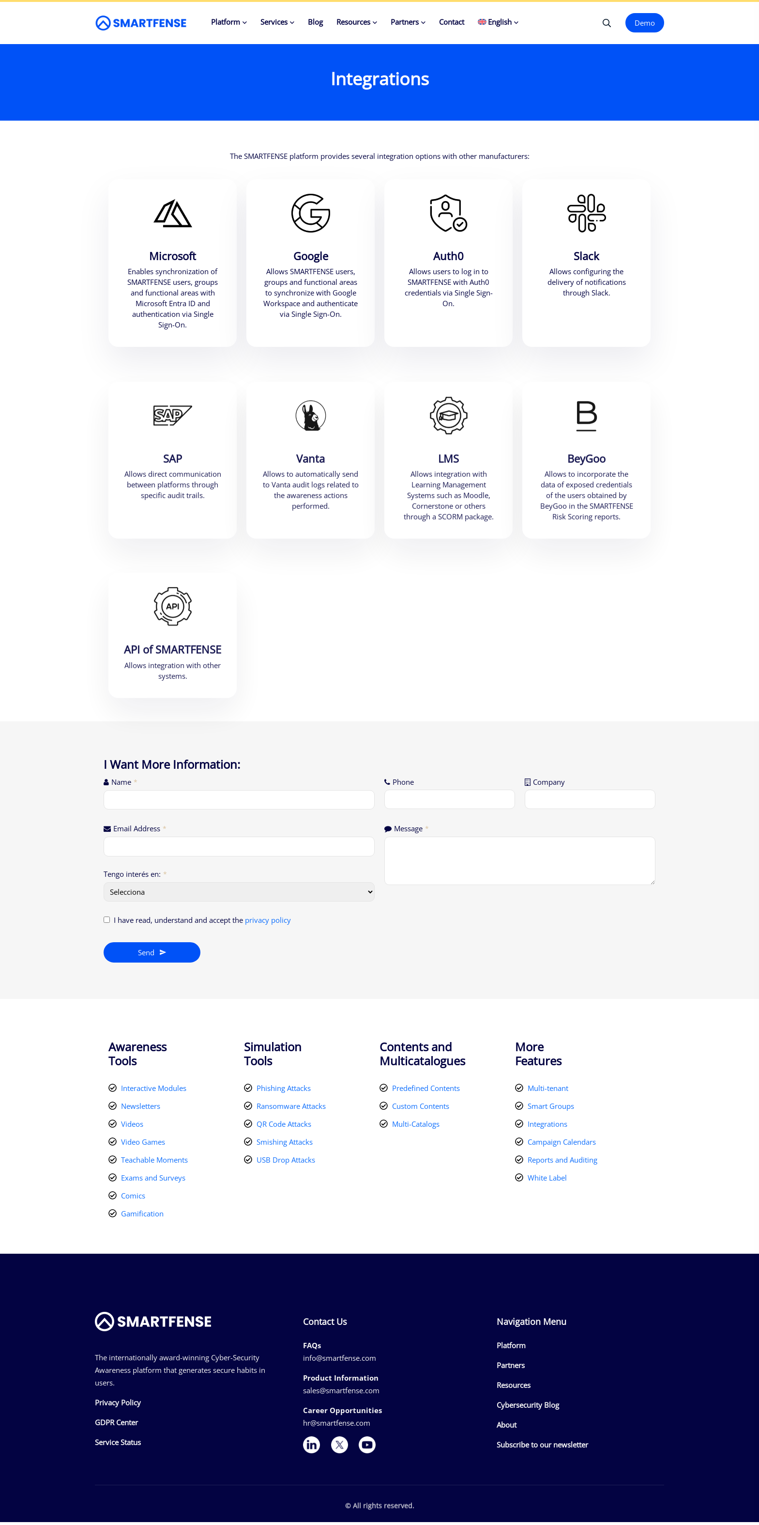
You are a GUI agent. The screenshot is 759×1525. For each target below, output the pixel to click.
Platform (225, 22)
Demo (645, 23)
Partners (405, 22)
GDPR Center (116, 1425)
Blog (315, 22)
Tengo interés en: (135, 876)
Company (549, 784)
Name (124, 784)
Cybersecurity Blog (528, 1408)
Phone (403, 784)
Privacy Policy (118, 1405)
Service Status (118, 1444)
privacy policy (268, 922)
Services (274, 22)
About (506, 1427)
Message (411, 831)
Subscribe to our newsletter (542, 1447)
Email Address (140, 831)
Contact (451, 22)
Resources (353, 22)
